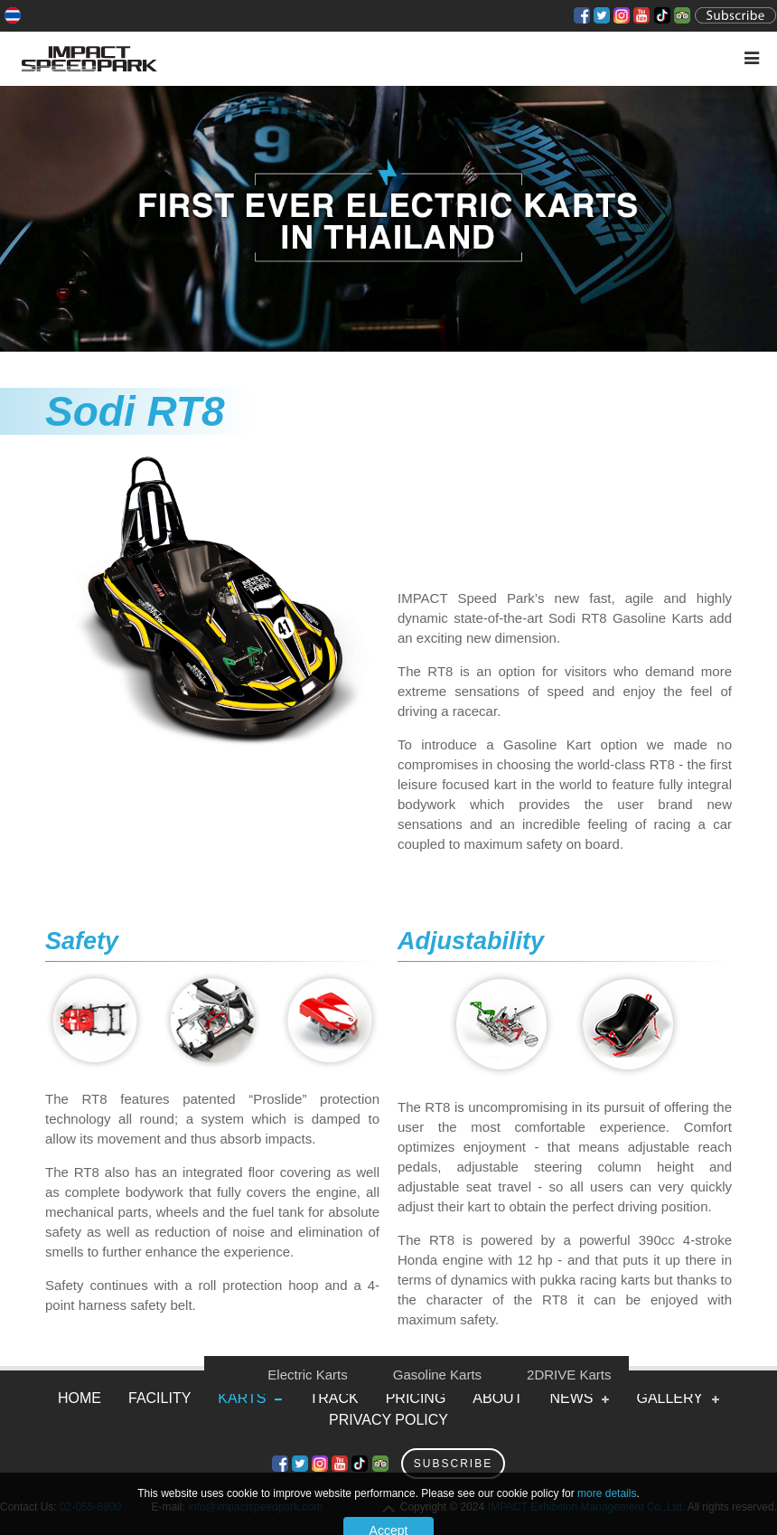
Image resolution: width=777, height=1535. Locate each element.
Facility (159, 1398)
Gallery (669, 1398)
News (571, 1398)
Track (333, 1398)
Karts (242, 1398)
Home (79, 1398)
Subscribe (453, 1463)
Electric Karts (307, 1374)
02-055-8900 (90, 1507)
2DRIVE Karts (569, 1374)
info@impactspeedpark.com (255, 1507)
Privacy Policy (388, 1419)
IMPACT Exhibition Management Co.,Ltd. (586, 1507)
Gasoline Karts (437, 1374)
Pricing (416, 1398)
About (497, 1398)
